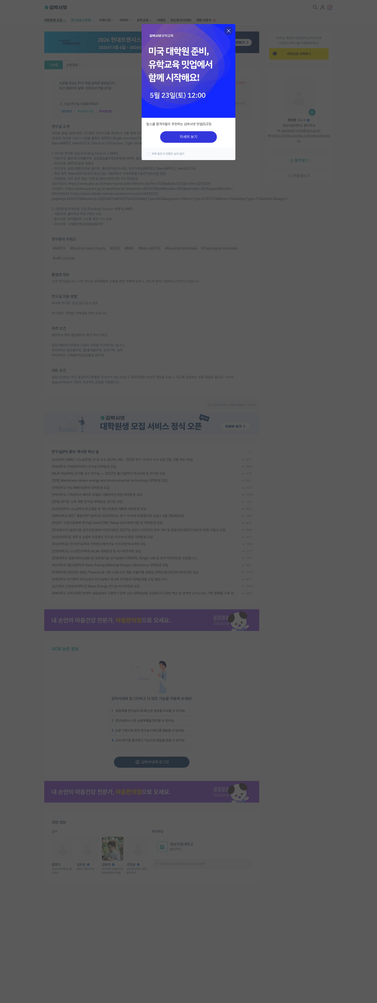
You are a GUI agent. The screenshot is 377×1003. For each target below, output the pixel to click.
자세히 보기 (188, 137)
